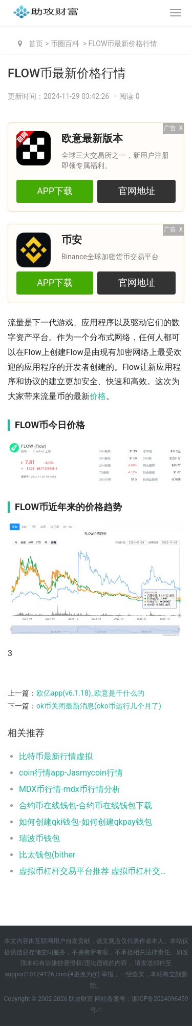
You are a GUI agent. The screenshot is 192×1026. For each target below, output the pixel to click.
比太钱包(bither (47, 855)
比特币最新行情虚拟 (56, 756)
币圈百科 (65, 43)
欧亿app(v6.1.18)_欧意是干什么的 (90, 693)
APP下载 (55, 191)
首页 (36, 43)
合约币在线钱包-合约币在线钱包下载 (85, 805)
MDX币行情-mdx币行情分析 (69, 789)
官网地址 (136, 191)
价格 (98, 396)
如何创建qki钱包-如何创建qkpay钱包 (85, 822)
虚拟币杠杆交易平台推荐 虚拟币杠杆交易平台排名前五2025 (93, 871)
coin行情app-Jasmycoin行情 (71, 773)
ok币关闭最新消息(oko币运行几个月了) (98, 706)
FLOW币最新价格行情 (123, 43)
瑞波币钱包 (39, 838)
